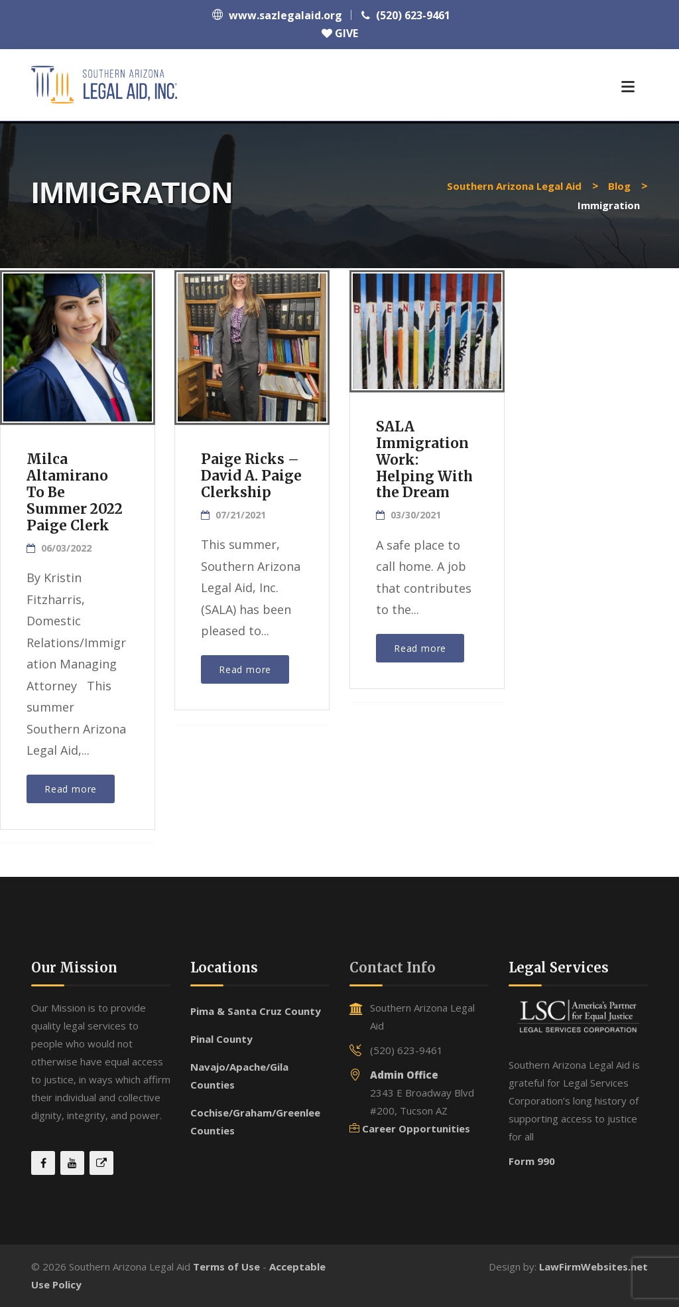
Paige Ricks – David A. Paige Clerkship (251, 476)
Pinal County (221, 1038)
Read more (70, 789)
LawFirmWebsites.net (593, 1266)
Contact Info (392, 967)
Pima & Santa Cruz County (255, 1011)
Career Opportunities (416, 1128)
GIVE (340, 33)
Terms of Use (226, 1266)
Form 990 (532, 1161)
